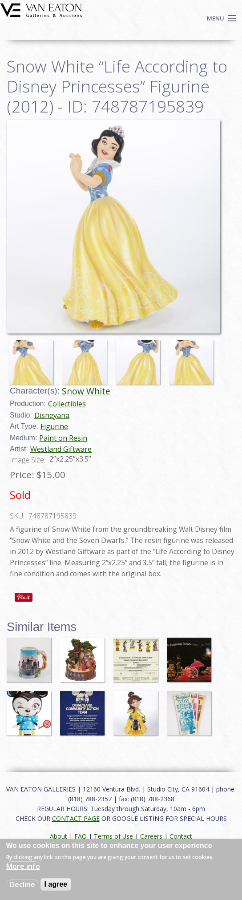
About (58, 836)
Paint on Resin (63, 438)
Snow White (86, 391)
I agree (56, 884)
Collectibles (67, 404)
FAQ (80, 836)
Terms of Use (113, 836)
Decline (22, 884)
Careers (151, 836)
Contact (180, 836)
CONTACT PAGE (76, 818)
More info (23, 866)
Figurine (54, 426)
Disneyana (51, 415)
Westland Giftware (61, 449)
